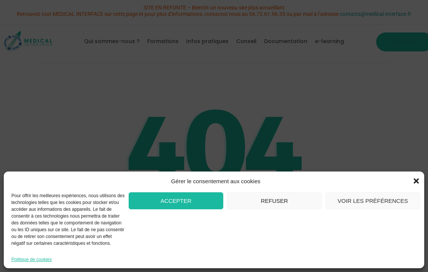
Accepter (175, 201)
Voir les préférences (373, 201)
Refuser (274, 201)
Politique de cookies (31, 259)
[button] (416, 181)
